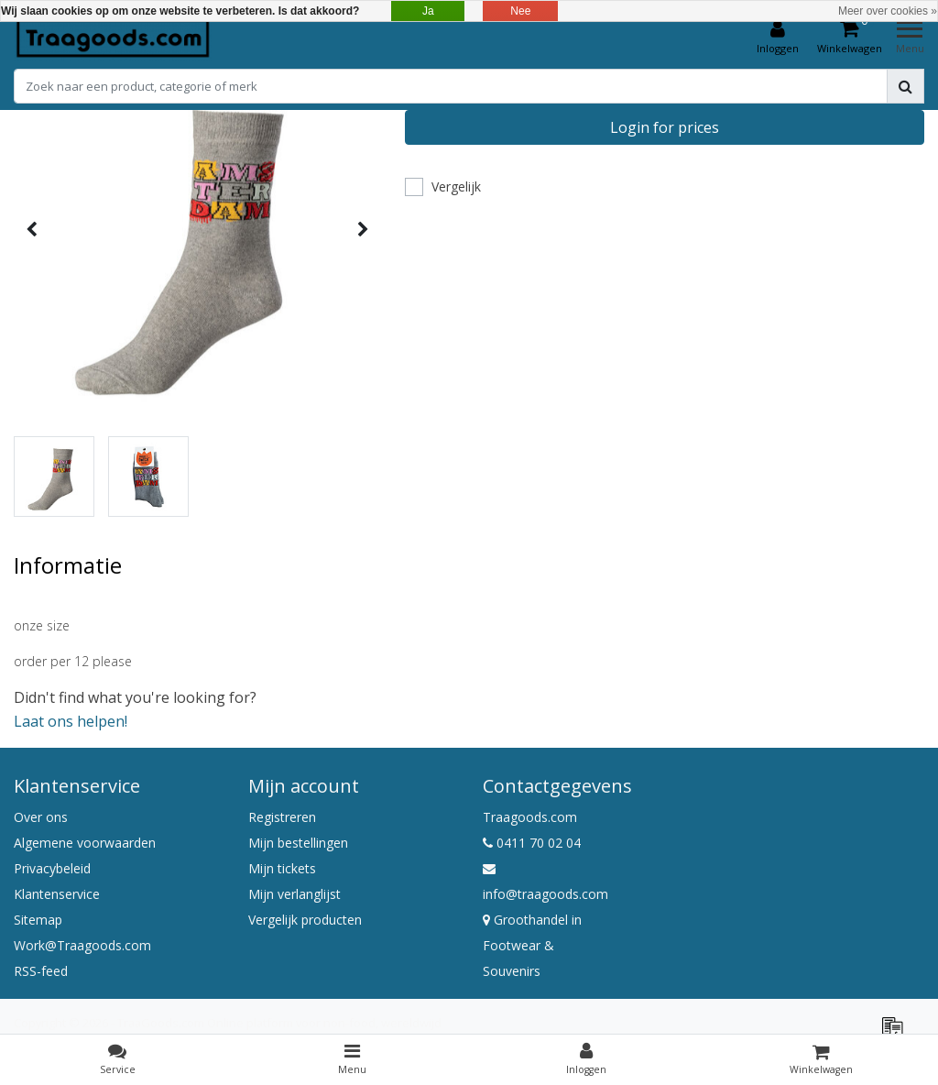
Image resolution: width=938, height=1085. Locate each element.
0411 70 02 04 (532, 842)
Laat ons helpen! (70, 721)
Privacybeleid (52, 868)
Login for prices (664, 127)
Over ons (41, 817)
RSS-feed (41, 971)
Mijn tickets (282, 868)
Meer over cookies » (887, 11)
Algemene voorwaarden (85, 842)
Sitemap (38, 919)
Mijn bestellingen (298, 842)
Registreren (282, 817)
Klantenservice (57, 894)
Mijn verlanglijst (294, 894)
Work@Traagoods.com (82, 945)
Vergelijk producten (305, 919)
